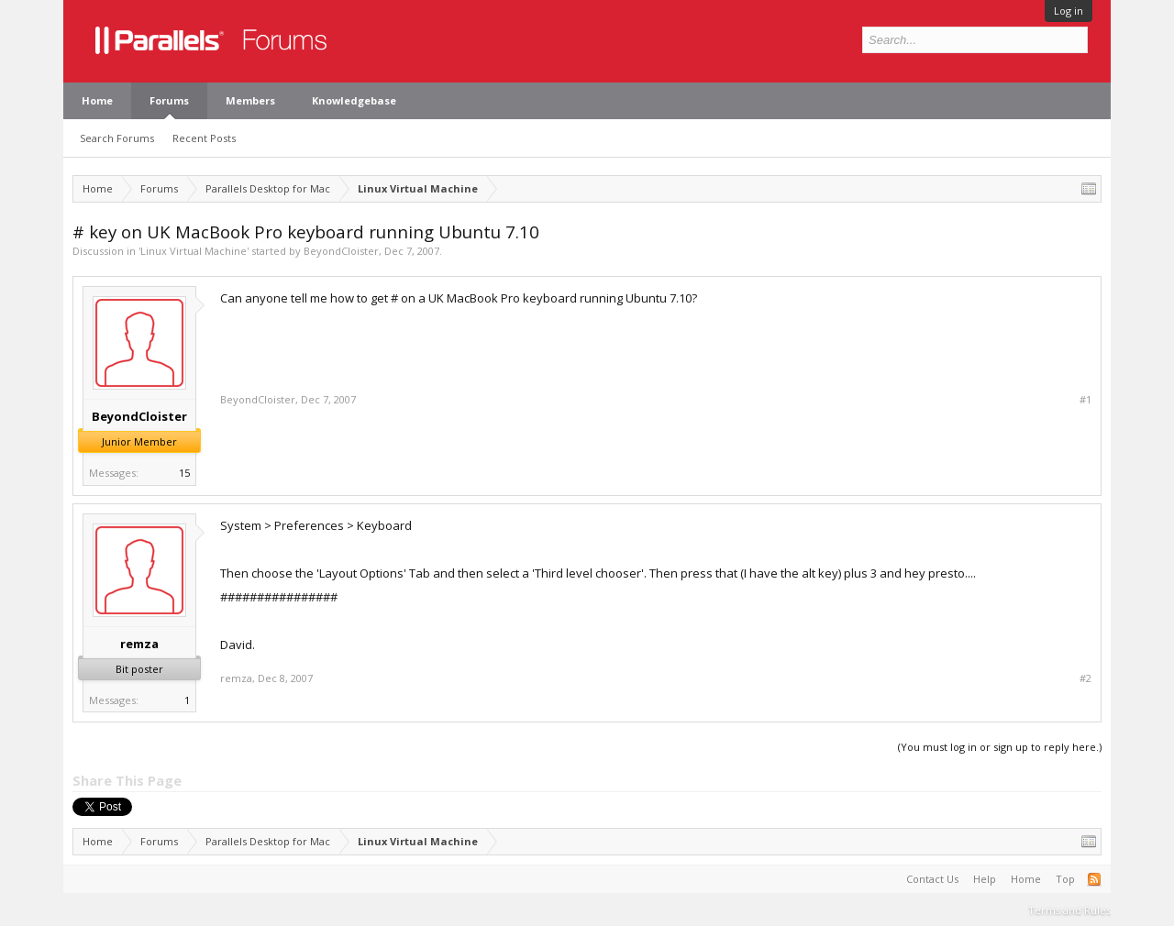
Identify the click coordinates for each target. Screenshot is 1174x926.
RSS (1094, 879)
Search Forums (117, 138)
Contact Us (932, 879)
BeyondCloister (341, 251)
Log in (1068, 10)
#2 (1085, 678)
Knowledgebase (354, 100)
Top (1065, 879)
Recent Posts (204, 138)
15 (184, 473)
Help (984, 879)
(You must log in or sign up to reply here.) (1000, 747)
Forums (169, 100)
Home (97, 100)
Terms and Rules (1069, 910)
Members (250, 100)
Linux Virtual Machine (193, 251)
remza (139, 643)
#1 (1085, 399)
